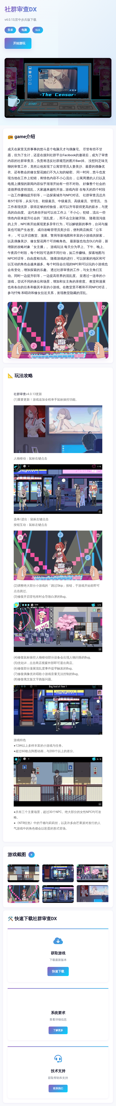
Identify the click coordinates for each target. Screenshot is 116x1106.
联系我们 (58, 1088)
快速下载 (58, 971)
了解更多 (58, 1030)
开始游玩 (19, 43)
